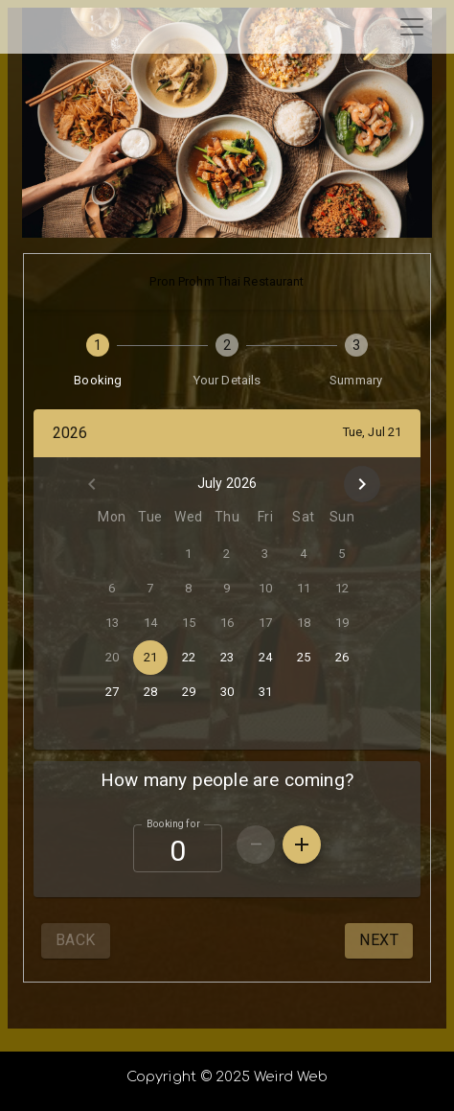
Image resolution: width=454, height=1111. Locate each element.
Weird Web (291, 1076)
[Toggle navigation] (412, 27)
